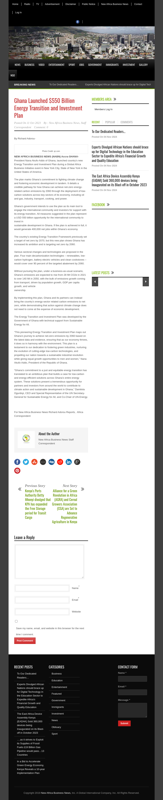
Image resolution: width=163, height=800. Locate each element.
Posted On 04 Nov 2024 (104, 137)
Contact (138, 4)
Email (75, 599)
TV (37, 4)
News (18, 65)
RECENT (96, 122)
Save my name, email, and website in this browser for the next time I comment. (50, 631)
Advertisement (52, 4)
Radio (27, 4)
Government (95, 65)
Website (76, 611)
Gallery (143, 65)
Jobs (81, 65)
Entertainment (56, 65)
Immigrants (112, 65)
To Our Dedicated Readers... (109, 131)
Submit (124, 723)
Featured (57, 693)
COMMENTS (127, 122)
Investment (129, 65)
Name (75, 588)
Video (42, 65)
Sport (72, 65)
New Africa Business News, (56, 792)
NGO (13, 75)
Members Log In (104, 109)
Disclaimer (70, 4)
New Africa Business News (114, 4)
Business (29, 65)
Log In (18, 12)
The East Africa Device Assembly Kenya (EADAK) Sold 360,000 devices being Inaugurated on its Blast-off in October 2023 (119, 180)
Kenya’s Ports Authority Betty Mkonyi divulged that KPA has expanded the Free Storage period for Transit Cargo (38, 504)
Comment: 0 (41, 127)
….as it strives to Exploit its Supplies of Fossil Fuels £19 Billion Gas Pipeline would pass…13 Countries (30, 747)
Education (57, 680)
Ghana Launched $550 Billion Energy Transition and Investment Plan (48, 107)
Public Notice (88, 4)
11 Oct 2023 (34, 122)
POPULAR (110, 122)
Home (15, 4)
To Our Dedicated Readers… (64, 84)
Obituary (56, 727)
